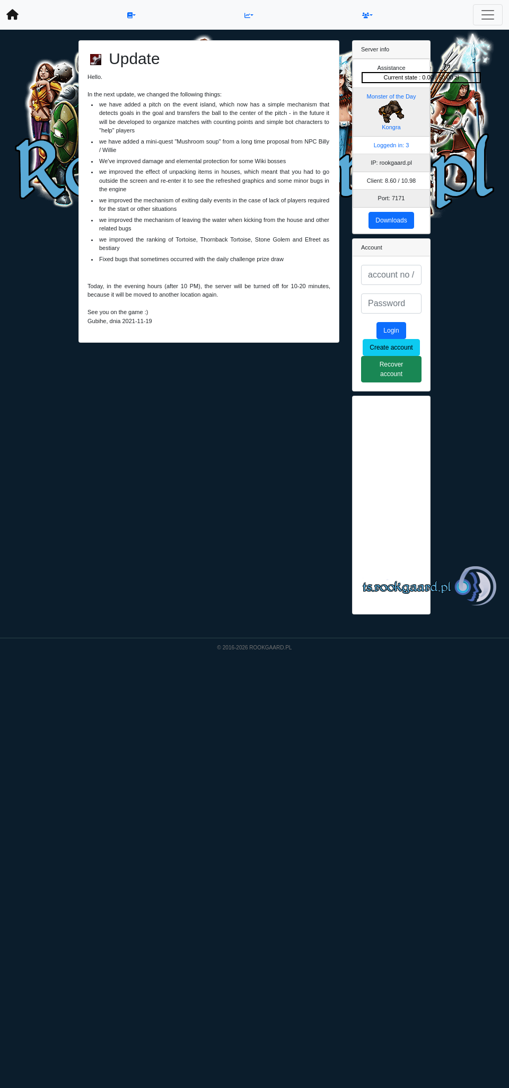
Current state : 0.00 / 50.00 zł (421, 77)
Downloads (391, 220)
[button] (131, 15)
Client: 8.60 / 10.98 (391, 180)
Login (391, 330)
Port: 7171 (391, 198)
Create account (391, 347)
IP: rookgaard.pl (391, 162)
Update (134, 58)
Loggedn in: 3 (391, 145)
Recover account (391, 369)
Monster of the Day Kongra (391, 112)
